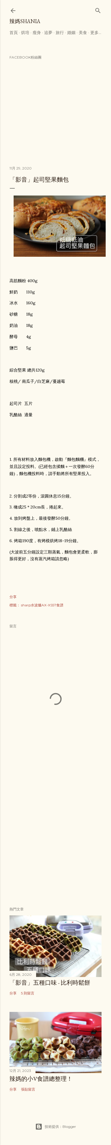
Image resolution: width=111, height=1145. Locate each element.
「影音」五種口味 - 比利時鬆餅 (49, 982)
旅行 (60, 32)
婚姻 (71, 32)
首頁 (13, 32)
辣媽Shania (24, 21)
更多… (95, 32)
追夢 (48, 32)
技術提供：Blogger (55, 1126)
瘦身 (37, 32)
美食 (83, 32)
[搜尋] (98, 9)
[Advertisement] (55, 836)
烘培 (25, 32)
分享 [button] (13, 597)
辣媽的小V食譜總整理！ (41, 1079)
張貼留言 (28, 1089)
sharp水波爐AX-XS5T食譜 (42, 605)
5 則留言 (27, 993)
